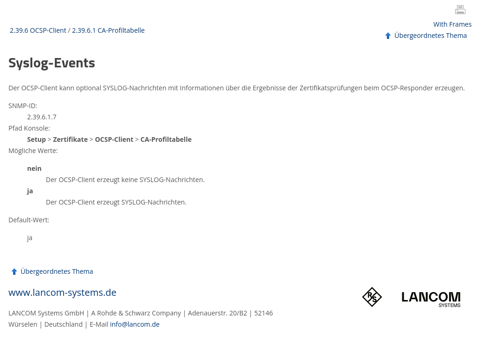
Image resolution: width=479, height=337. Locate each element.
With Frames (453, 24)
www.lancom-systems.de (62, 292)
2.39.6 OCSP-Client (38, 30)
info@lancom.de (135, 324)
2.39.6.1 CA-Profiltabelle (108, 30)
